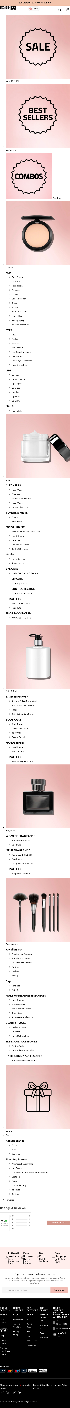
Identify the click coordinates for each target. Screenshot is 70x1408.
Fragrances (31, 1345)
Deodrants (17, 844)
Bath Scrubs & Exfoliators (24, 705)
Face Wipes (17, 502)
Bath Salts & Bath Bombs (23, 714)
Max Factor (17, 1168)
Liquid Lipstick (18, 379)
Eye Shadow (17, 347)
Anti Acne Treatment (22, 617)
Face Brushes (18, 1000)
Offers (36, 9)
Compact (16, 290)
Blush (14, 303)
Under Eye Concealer (22, 360)
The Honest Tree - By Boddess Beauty (30, 1172)
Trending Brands (16, 1159)
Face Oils (16, 540)
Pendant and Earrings (22, 954)
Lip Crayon (17, 383)
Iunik (14, 1149)
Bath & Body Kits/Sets (22, 761)
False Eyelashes (19, 365)
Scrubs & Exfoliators (21, 498)
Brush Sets (17, 1013)
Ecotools (16, 1176)
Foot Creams (18, 751)
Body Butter (17, 724)
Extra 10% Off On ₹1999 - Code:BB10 (35, 3)
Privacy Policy (60, 1385)
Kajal (14, 334)
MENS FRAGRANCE (18, 850)
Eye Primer (17, 356)
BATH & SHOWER (17, 697)
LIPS (8, 370)
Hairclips (16, 975)
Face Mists (17, 521)
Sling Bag (16, 985)
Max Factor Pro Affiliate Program (5, 1351)
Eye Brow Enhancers (21, 352)
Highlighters (17, 316)
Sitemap (37, 1387)
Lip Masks (22, 583)
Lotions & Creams (20, 728)
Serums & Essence (20, 544)
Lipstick (15, 374)
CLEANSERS (13, 485)
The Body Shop (19, 1185)
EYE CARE (12, 569)
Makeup (30, 1314)
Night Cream (18, 536)
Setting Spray (18, 320)
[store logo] (8, 8)
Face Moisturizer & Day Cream (26, 531)
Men (28, 1336)
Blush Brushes (18, 1004)
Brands (9, 1135)
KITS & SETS (13, 599)
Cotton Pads (18, 1046)
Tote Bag (16, 990)
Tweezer (16, 1031)
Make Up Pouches (20, 1036)
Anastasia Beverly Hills (22, 1163)
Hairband (16, 971)
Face (9, 273)
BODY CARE (13, 720)
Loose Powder (19, 298)
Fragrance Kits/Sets (21, 873)
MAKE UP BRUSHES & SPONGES (26, 996)
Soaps (15, 709)
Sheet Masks (18, 563)
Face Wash (17, 489)
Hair (28, 1331)
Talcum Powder (19, 737)
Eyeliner (15, 339)
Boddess (16, 1189)
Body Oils (16, 732)
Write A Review (58, 1223)
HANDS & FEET (15, 743)
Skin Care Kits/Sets (21, 603)
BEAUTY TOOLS (16, 1023)
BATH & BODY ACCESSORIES (24, 1056)
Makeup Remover (20, 324)
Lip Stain (16, 396)
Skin (28, 1319)
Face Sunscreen (24, 593)
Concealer (16, 281)
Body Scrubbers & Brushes (24, 1060)
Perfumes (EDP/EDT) (22, 854)
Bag (8, 981)
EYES (9, 330)
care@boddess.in (60, 1328)
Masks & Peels (18, 558)
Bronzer (15, 307)
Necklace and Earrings (22, 962)
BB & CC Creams (20, 549)
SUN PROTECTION (23, 589)
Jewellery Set (14, 949)
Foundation (17, 285)
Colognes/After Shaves (23, 863)
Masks (10, 554)
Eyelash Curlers (19, 1027)
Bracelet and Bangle (21, 958)
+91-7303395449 (60, 1322)
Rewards (10, 1199)
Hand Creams (18, 747)
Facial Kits (16, 607)
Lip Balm (16, 400)
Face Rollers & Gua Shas (23, 1050)
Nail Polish (17, 410)
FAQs (15, 1314)
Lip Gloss (16, 387)
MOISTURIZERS (15, 527)
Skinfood (16, 1153)
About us (4, 1314)
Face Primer (17, 277)
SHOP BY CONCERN (18, 613)
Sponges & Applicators (22, 1017)
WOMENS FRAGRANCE (20, 836)
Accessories (32, 1340)
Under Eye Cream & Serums (25, 573)
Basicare (16, 1194)
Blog (2, 1335)
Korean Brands (15, 1141)
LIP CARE (17, 579)
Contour (16, 294)
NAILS (10, 406)
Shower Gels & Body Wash (24, 701)
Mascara (15, 343)
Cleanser (16, 494)
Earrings (15, 967)
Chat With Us (59, 1334)
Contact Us (18, 1319)
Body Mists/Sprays (21, 840)
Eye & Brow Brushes (21, 1008)
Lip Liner (16, 392)
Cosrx (14, 1145)
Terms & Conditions (42, 1385)
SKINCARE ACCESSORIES (21, 1041)
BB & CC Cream (19, 311)
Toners (15, 517)
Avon (14, 1181)
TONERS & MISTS (17, 513)
